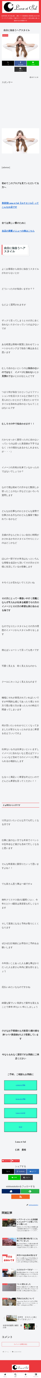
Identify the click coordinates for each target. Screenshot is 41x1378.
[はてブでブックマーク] (33, 1171)
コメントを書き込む (20, 1344)
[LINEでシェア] (33, 63)
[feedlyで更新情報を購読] (30, 1191)
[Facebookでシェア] (20, 63)
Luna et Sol (6, 1160)
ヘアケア (15, 1160)
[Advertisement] (20, 107)
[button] (20, 69)
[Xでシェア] (8, 63)
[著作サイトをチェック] (11, 1191)
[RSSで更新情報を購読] (20, 1197)
